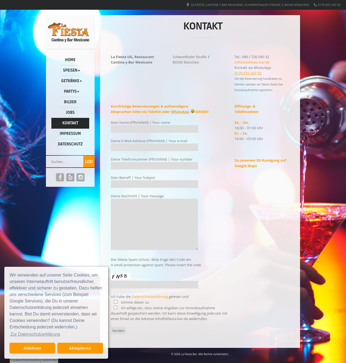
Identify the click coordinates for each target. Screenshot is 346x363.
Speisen (70, 70)
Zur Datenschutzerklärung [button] (35, 334)
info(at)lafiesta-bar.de (252, 62)
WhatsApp (180, 111)
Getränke (70, 81)
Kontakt (70, 123)
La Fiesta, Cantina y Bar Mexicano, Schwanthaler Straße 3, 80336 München (250, 5)
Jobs (70, 112)
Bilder (70, 102)
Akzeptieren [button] (80, 348)
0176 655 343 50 (248, 73)
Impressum (70, 133)
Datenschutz (70, 144)
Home (70, 60)
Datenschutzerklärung (150, 296)
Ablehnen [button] (32, 348)
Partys (70, 91)
